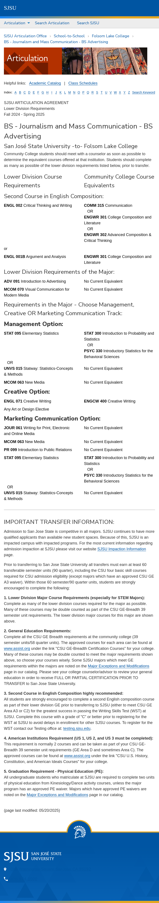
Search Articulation (52, 23)
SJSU (10, 8)
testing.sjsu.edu (76, 728)
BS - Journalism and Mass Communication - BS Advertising (56, 41)
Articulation (14, 23)
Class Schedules (83, 83)
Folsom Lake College (110, 36)
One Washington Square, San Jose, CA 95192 (50, 869)
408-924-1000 (23, 879)
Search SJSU (88, 23)
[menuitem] (15, 23)
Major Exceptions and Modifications (118, 666)
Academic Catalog (45, 83)
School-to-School (69, 36)
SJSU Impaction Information (121, 549)
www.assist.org (17, 648)
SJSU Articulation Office (25, 36)
